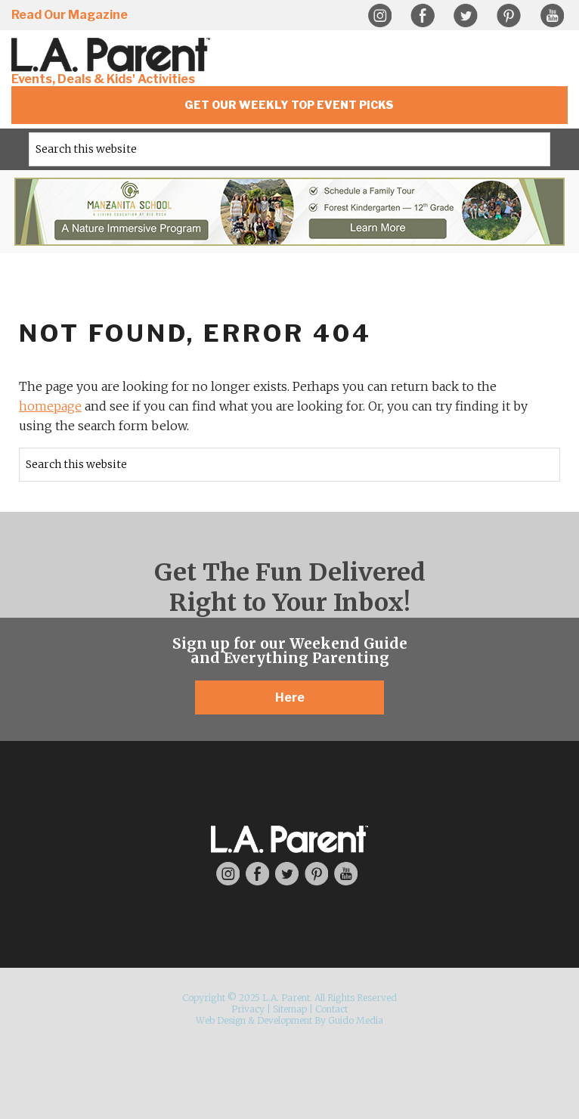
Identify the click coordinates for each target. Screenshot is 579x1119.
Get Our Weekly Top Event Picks (289, 104)
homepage (50, 406)
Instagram (379, 16)
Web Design (221, 1020)
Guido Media (355, 1020)
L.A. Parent (113, 55)
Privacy (248, 1009)
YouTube (552, 16)
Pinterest (509, 16)
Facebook (422, 16)
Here (290, 697)
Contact (331, 1009)
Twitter (466, 16)
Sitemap (290, 1009)
